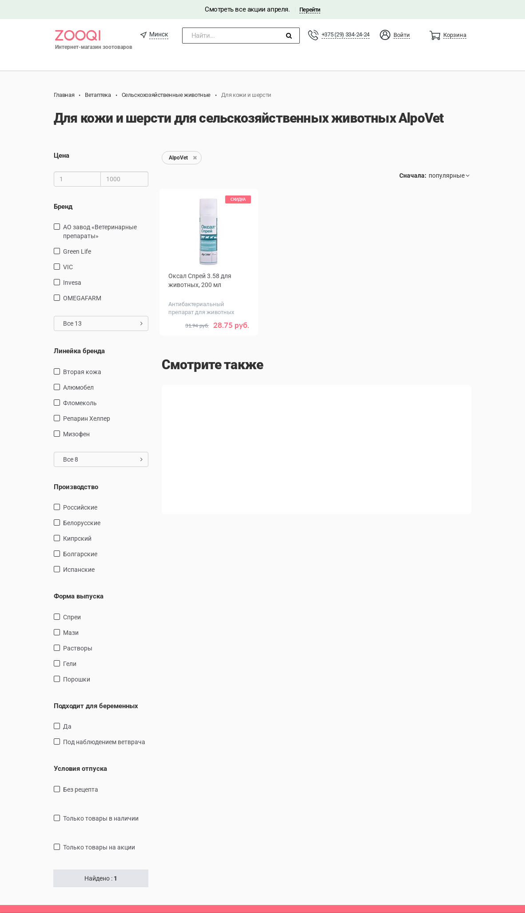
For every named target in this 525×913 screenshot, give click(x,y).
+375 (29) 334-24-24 (346, 34)
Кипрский (77, 538)
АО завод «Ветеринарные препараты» (100, 231)
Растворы (77, 648)
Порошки (76, 679)
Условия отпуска (80, 769)
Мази (71, 632)
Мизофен (76, 434)
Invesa (72, 282)
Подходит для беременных (96, 706)
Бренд (63, 207)
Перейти (309, 9)
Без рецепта (80, 789)
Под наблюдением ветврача (104, 742)
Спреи (72, 617)
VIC (68, 267)
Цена (61, 155)
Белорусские (81, 522)
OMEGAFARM (82, 298)
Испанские (79, 569)
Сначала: (412, 175)
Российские (80, 507)
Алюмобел (78, 387)
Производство (76, 487)
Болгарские (80, 554)
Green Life (77, 251)
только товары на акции (99, 847)
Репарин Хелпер (86, 418)
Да (67, 726)
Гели (69, 663)
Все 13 (103, 323)
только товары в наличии (101, 818)
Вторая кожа (82, 371)
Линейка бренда (79, 351)
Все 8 (103, 459)
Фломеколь (80, 403)
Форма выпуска (78, 596)
